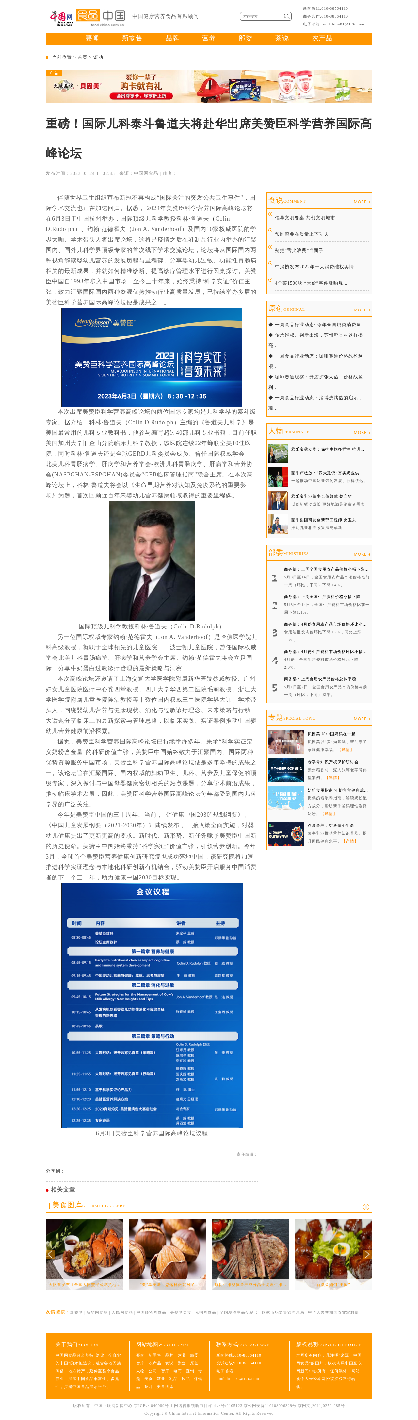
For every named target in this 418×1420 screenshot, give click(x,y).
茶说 (282, 38)
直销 (190, 1371)
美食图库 (88, 1205)
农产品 (322, 38)
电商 (177, 1371)
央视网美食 (180, 1312)
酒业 (161, 1379)
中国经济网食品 (151, 1312)
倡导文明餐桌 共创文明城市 (305, 217)
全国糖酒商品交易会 (239, 1312)
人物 (289, 431)
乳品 (173, 1379)
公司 (153, 1371)
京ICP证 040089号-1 (153, 1405)
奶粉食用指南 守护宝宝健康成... (338, 790)
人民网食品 (122, 1312)
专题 (291, 717)
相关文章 (63, 1189)
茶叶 (148, 1386)
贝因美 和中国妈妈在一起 (332, 734)
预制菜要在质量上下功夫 (302, 234)
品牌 (172, 38)
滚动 (98, 57)
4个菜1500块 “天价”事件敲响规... (311, 283)
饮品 (186, 1379)
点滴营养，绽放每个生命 (331, 825)
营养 (209, 38)
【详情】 (345, 749)
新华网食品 (97, 1312)
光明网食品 (205, 1312)
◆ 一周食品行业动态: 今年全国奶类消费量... (316, 324)
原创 (286, 308)
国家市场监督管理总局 (283, 1312)
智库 (140, 1363)
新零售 (132, 38)
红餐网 (76, 1312)
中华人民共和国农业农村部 (333, 1312)
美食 (148, 1379)
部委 (245, 38)
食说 (287, 200)
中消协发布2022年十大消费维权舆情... (317, 266)
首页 (83, 57)
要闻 (92, 38)
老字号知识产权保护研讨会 (333, 762)
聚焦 (182, 1363)
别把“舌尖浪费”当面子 (299, 250)
